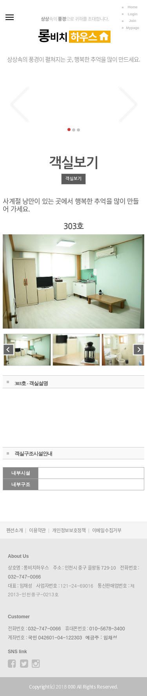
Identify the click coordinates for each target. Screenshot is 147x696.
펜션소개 (14, 530)
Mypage (132, 28)
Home (133, 7)
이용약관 (37, 530)
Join (132, 21)
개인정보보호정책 (69, 530)
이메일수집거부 (107, 530)
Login (133, 14)
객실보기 (73, 179)
